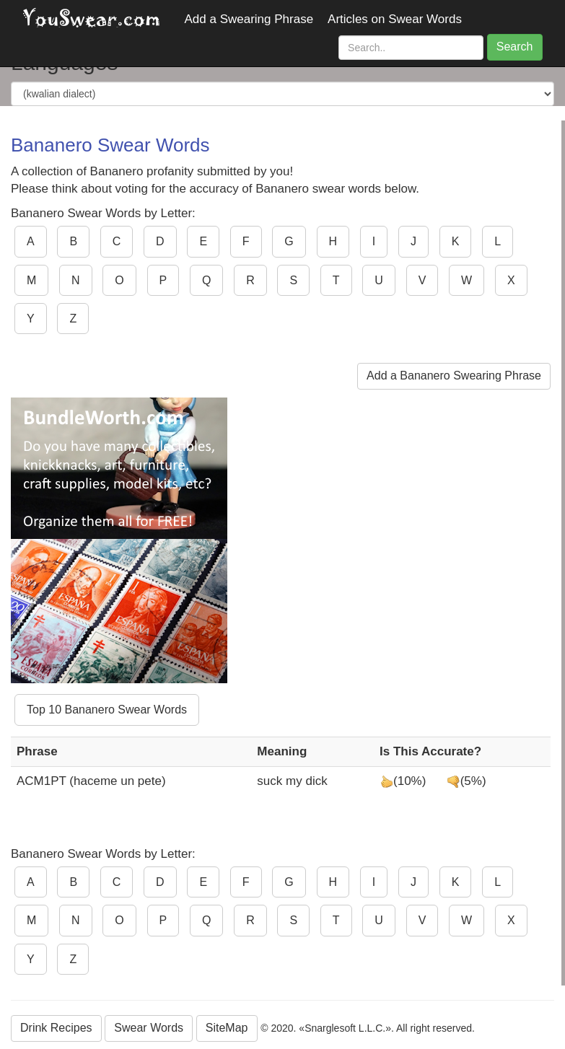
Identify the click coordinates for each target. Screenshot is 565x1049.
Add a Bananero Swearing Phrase (454, 375)
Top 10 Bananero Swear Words (107, 709)
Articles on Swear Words (395, 19)
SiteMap (227, 1028)
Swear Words (148, 1028)
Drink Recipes (56, 1028)
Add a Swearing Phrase (249, 19)
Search (514, 46)
